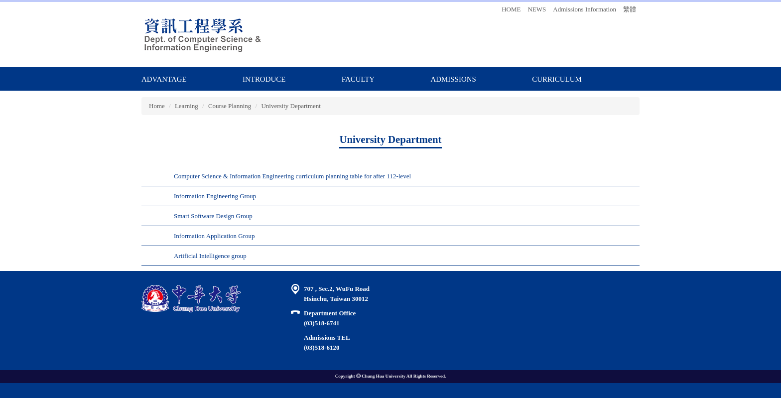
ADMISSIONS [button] (453, 79)
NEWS (536, 9)
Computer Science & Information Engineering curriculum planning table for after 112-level (292, 176)
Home (157, 106)
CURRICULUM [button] (557, 79)
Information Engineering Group (215, 196)
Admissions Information (584, 9)
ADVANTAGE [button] (164, 79)
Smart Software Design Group (213, 216)
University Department (291, 106)
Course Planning (229, 106)
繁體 (629, 9)
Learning (186, 106)
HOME (511, 9)
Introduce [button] (264, 79)
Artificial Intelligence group (210, 256)
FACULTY (358, 79)
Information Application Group (214, 236)
